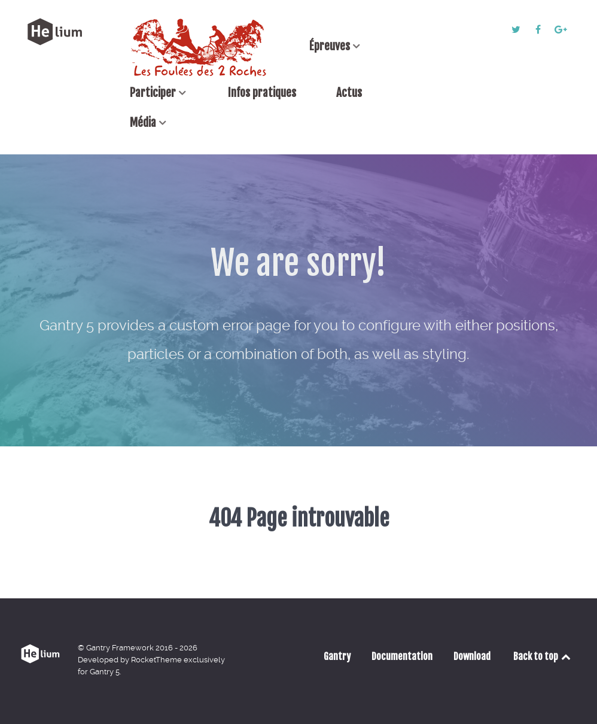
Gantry (337, 656)
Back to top (542, 656)
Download (472, 656)
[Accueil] (199, 47)
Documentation (401, 656)
